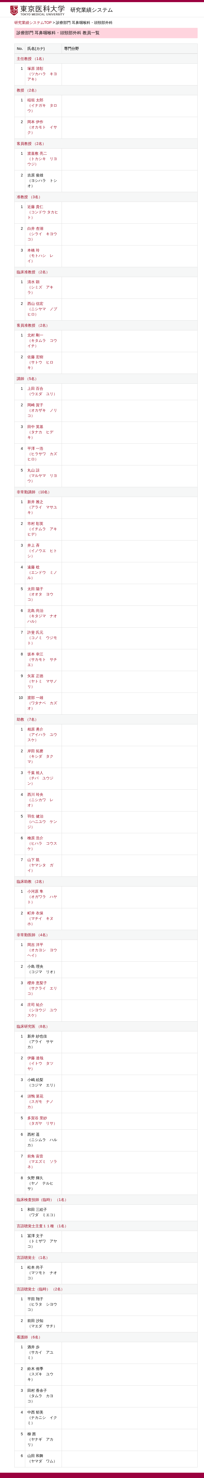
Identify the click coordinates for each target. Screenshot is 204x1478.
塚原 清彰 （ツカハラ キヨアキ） (42, 73)
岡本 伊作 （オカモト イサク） (42, 127)
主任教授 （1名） (31, 59)
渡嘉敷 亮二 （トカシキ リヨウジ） (42, 158)
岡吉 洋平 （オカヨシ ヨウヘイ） (42, 950)
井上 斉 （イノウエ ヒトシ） (42, 550)
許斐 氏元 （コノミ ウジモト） (42, 637)
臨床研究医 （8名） (33, 1026)
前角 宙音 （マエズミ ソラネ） (42, 1161)
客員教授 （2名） (31, 143)
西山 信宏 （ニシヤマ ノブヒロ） (42, 308)
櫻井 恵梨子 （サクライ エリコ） (42, 988)
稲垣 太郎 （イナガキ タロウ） (42, 105)
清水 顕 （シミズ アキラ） (40, 287)
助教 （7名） (28, 719)
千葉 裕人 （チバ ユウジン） (40, 778)
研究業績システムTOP (33, 22)
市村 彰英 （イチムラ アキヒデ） (42, 528)
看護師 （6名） (29, 1337)
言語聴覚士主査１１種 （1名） (42, 1226)
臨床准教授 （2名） (33, 272)
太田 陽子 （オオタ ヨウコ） (40, 594)
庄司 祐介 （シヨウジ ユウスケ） (42, 1009)
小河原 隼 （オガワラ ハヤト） (42, 896)
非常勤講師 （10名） (34, 492)
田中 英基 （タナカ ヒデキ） (40, 432)
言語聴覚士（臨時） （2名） (41, 1289)
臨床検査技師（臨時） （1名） (42, 1200)
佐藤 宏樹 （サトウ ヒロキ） (40, 362)
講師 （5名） (28, 379)
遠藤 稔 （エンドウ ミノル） (42, 572)
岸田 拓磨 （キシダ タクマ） (40, 756)
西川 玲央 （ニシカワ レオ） (40, 799)
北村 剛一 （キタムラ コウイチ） (42, 340)
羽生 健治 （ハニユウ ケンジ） (42, 821)
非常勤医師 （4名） (33, 935)
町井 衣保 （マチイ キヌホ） (40, 918)
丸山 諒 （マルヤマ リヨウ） (42, 475)
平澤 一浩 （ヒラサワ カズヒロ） (42, 453)
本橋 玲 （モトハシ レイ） (40, 255)
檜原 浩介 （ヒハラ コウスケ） (42, 843)
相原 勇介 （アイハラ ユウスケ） (42, 734)
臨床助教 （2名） (31, 881)
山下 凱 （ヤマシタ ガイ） (40, 865)
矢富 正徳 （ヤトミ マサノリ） (42, 681)
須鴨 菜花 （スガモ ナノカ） (40, 1101)
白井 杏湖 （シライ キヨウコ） (42, 233)
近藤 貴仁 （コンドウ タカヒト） (42, 212)
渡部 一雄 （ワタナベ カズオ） (42, 702)
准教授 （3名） (29, 197)
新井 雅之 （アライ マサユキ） (42, 507)
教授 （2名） (28, 90)
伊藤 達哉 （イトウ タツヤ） (40, 1063)
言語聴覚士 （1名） (33, 1257)
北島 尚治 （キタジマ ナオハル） (42, 615)
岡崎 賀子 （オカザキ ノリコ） (42, 410)
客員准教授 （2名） (33, 325)
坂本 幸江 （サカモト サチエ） (42, 659)
